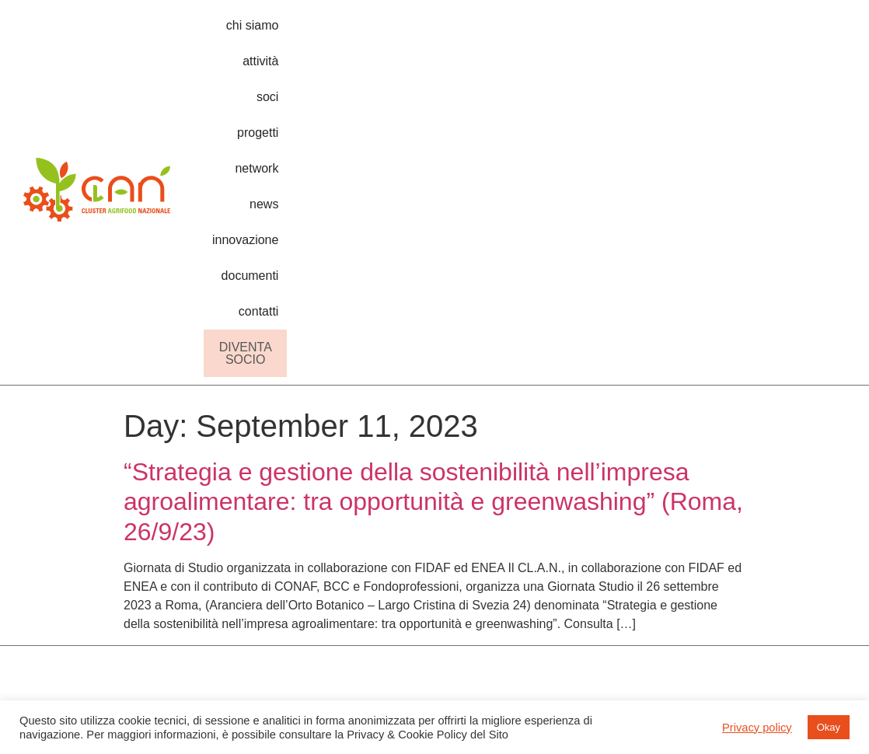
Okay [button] (828, 727)
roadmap (599, 473)
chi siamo (342, 33)
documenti (755, 33)
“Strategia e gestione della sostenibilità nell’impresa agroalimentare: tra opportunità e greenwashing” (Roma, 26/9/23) (433, 216)
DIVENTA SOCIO (768, 68)
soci (449, 33)
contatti (821, 33)
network (558, 33)
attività (403, 33)
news (611, 33)
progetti (497, 33)
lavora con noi (720, 529)
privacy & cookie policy (814, 493)
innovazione (676, 33)
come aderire (718, 501)
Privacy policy (757, 727)
